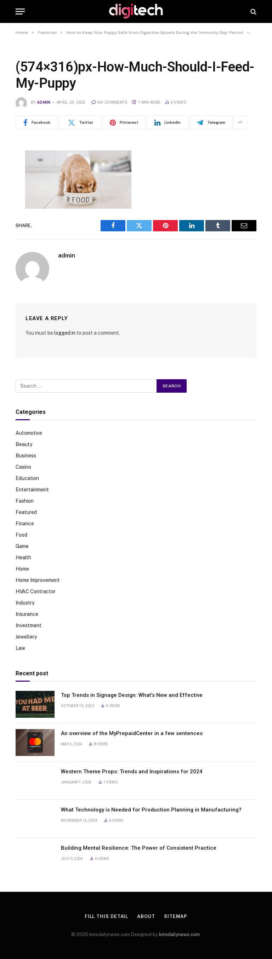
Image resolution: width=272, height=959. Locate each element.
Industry (25, 603)
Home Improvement (38, 580)
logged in (64, 333)
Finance (25, 523)
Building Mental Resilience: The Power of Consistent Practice (138, 848)
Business (26, 455)
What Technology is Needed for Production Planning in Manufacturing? (151, 810)
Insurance (27, 614)
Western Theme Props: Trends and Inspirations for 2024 (132, 771)
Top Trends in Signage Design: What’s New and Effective (132, 695)
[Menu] (20, 11)
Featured (26, 512)
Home (22, 569)
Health (23, 557)
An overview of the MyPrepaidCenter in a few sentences (132, 733)
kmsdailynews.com (179, 934)
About (146, 916)
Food (21, 535)
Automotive (29, 433)
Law (20, 648)
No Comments (110, 102)
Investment (28, 625)
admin (44, 102)
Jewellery (26, 637)
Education (27, 478)
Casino (23, 467)
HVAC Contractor (36, 591)
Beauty (24, 444)
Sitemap (175, 916)
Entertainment (32, 489)
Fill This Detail (107, 916)
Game (22, 546)
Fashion (25, 501)
